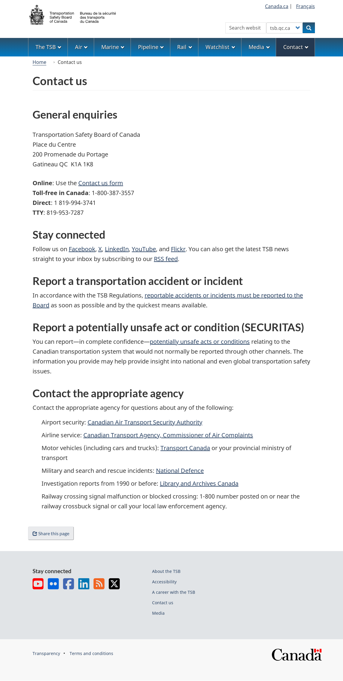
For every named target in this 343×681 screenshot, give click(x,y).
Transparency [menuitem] (46, 653)
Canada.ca (276, 6)
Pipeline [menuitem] (151, 46)
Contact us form (100, 183)
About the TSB (166, 571)
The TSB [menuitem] (49, 46)
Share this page (52, 533)
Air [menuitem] (81, 46)
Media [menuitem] (259, 46)
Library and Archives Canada (199, 483)
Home (39, 62)
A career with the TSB (173, 592)
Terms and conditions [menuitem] (91, 653)
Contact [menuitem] (296, 46)
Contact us (162, 602)
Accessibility (164, 582)
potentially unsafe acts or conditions (200, 342)
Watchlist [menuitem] (220, 46)
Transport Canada (185, 448)
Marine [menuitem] (113, 46)
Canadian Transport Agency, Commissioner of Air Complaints (168, 435)
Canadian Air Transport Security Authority (145, 422)
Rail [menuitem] (184, 46)
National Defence (180, 471)
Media (158, 613)
